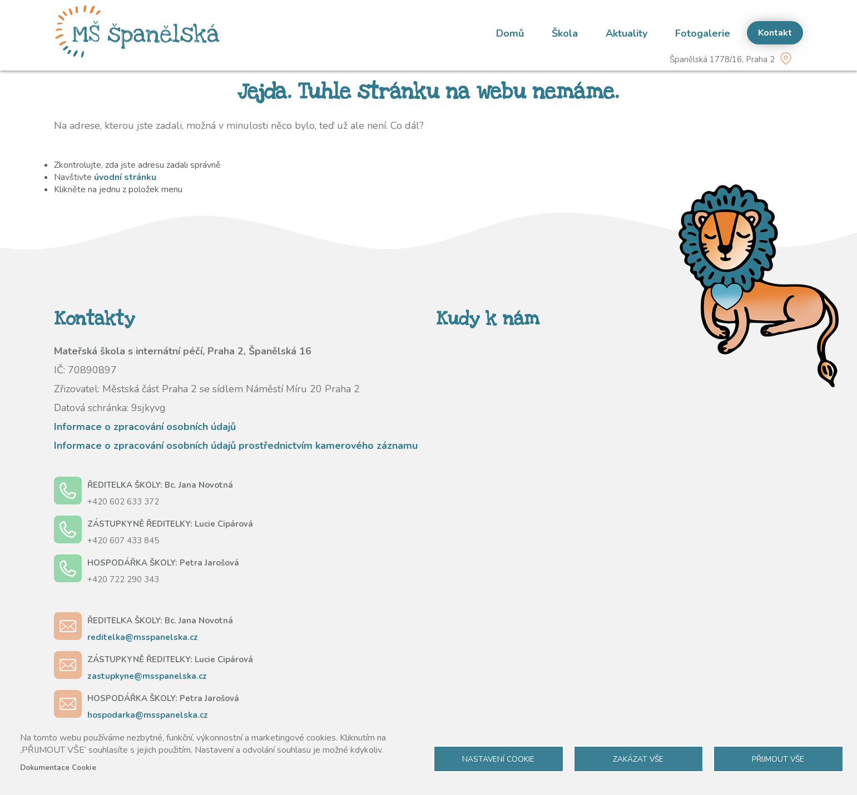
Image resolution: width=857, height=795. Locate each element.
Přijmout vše (778, 759)
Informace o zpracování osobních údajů (145, 426)
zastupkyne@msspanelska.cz (147, 676)
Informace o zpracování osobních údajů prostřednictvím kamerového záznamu (236, 445)
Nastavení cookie (498, 759)
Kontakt (775, 33)
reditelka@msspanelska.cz (142, 637)
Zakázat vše (638, 759)
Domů (510, 33)
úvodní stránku (125, 177)
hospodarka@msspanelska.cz (147, 715)
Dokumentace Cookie (58, 767)
